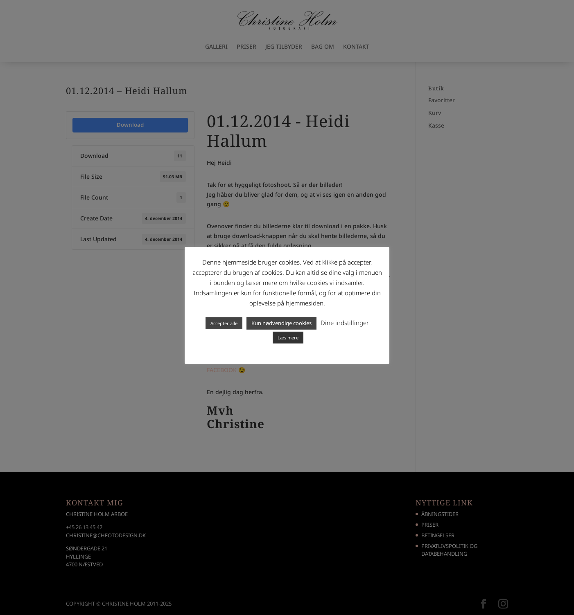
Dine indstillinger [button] (345, 323)
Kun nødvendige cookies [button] (281, 323)
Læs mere (288, 337)
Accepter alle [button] (223, 323)
